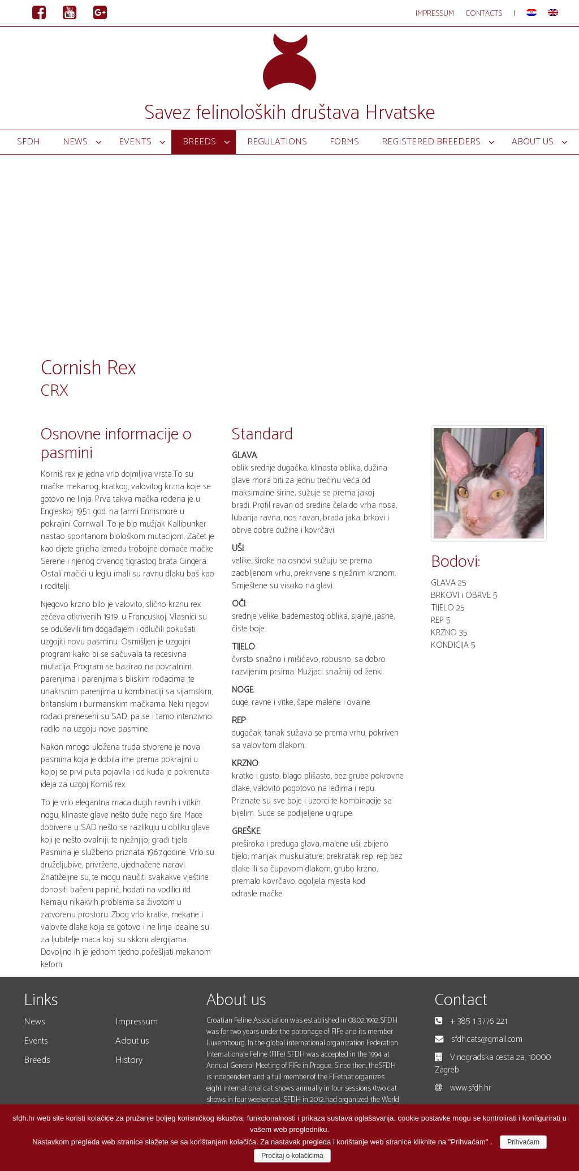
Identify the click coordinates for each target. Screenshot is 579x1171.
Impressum (435, 13)
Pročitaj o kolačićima (292, 1156)
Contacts (483, 13)
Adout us (132, 1041)
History (128, 1060)
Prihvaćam (523, 1142)
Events (36, 1041)
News (34, 1021)
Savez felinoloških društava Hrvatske (289, 113)
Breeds (37, 1060)
